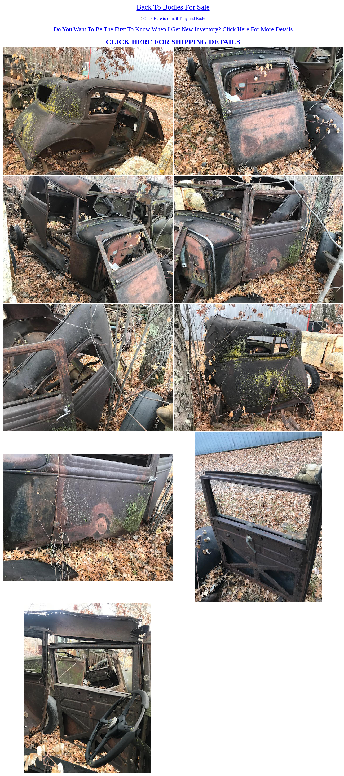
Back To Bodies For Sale (172, 7)
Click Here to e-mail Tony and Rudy (174, 18)
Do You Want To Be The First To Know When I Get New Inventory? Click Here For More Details (173, 29)
